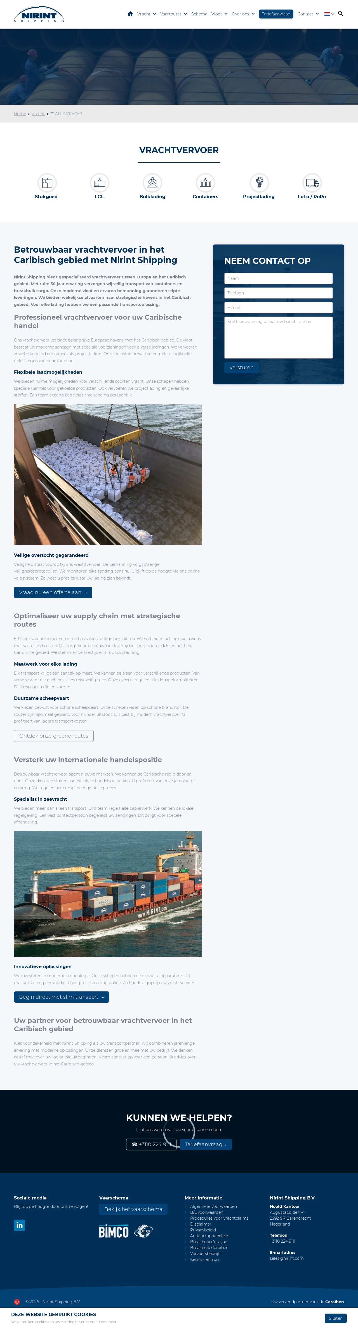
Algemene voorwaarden (213, 1206)
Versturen (241, 367)
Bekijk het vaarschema (133, 1209)
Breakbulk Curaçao (208, 1241)
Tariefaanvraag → (206, 1144)
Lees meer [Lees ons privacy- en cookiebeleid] (107, 1322)
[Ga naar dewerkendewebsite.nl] (17, 1302)
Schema (199, 14)
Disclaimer (200, 1224)
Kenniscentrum (205, 1259)
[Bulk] (152, 183)
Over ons (240, 14)
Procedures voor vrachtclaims (219, 1218)
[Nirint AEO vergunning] (143, 1231)
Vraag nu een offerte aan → (53, 592)
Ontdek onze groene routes (53, 736)
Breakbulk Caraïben (209, 1247)
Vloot (216, 14)
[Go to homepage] (39, 14)
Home (130, 13)
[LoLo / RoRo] (312, 183)
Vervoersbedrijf (205, 1253)
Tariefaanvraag (276, 14)
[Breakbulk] (46, 183)
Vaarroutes (171, 14)
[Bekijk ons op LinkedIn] (19, 1225)
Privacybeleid (203, 1230)
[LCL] (99, 183)
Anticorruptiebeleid (209, 1235)
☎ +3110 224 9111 (151, 1144)
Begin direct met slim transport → (61, 997)
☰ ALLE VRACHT (66, 113)
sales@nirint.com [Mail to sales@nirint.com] (287, 1258)
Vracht (143, 14)
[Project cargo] (259, 183)
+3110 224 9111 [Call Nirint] (282, 1241)
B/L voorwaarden (206, 1212)
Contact (305, 14)
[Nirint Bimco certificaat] (116, 1231)
